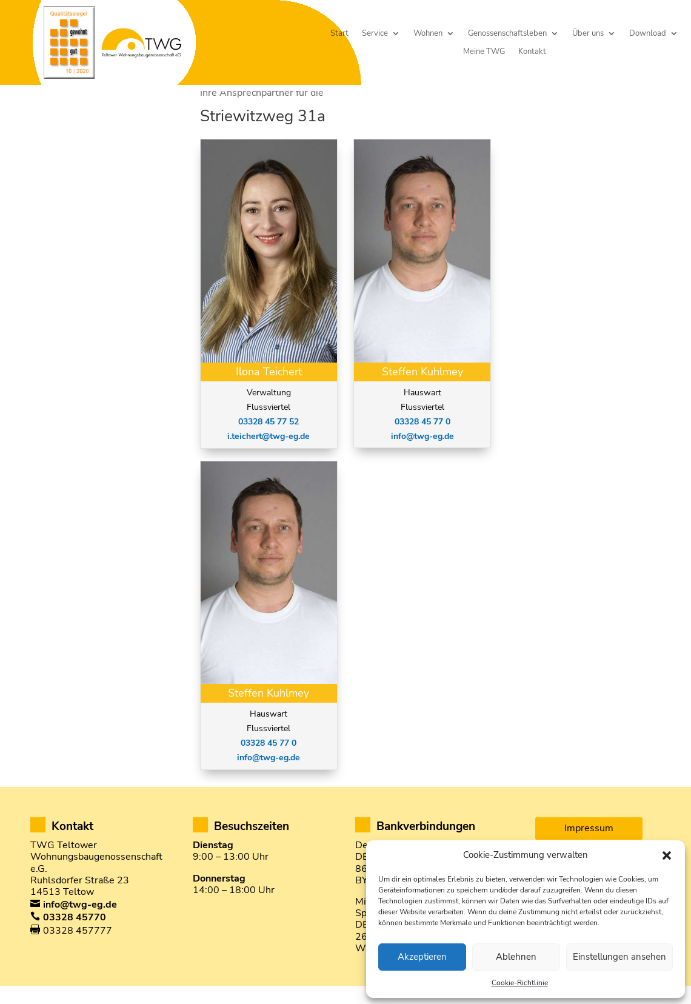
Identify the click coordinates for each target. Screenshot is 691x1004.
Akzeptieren (422, 957)
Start (339, 33)
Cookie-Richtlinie (520, 983)
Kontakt (532, 51)
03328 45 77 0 (268, 764)
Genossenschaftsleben (507, 33)
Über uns (588, 33)
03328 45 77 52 (268, 443)
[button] (667, 855)
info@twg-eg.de (268, 779)
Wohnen (427, 33)
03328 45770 (74, 938)
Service (375, 33)
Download (647, 33)
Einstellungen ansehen (619, 957)
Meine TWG (484, 51)
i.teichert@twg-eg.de (268, 457)
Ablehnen (516, 957)
